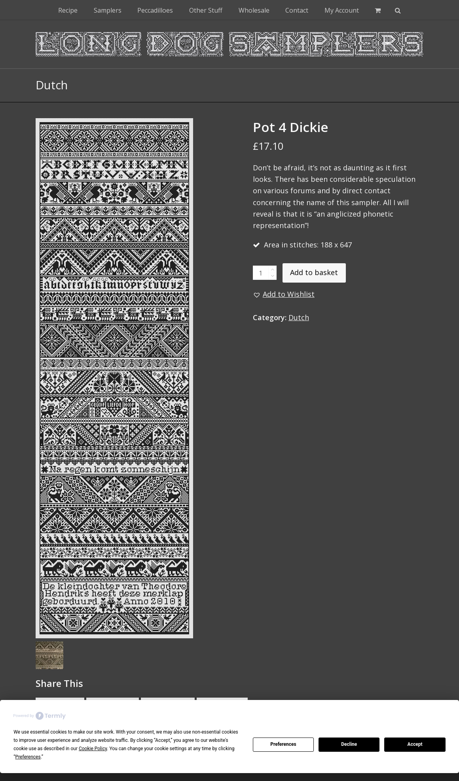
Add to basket (314, 272)
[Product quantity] (261, 273)
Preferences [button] (28, 757)
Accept (415, 744)
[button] (378, 10)
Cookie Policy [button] (93, 748)
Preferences (283, 744)
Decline (349, 744)
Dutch (298, 317)
